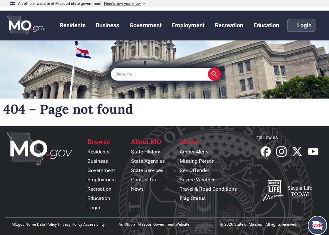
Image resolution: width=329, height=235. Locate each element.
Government (101, 170)
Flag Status (193, 198)
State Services (147, 170)
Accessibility (94, 224)
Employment (101, 180)
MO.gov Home (24, 224)
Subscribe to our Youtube (313, 151)
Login (93, 208)
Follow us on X (297, 151)
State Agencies (148, 161)
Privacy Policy (70, 224)
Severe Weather (197, 180)
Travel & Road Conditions (210, 189)
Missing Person (197, 161)
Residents (98, 152)
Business (97, 161)
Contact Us (143, 180)
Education (98, 198)
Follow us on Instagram (281, 151)
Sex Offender (194, 170)
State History (145, 152)
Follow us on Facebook (265, 151)
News (137, 189)
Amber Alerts (196, 152)
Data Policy (47, 224)
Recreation (99, 189)
